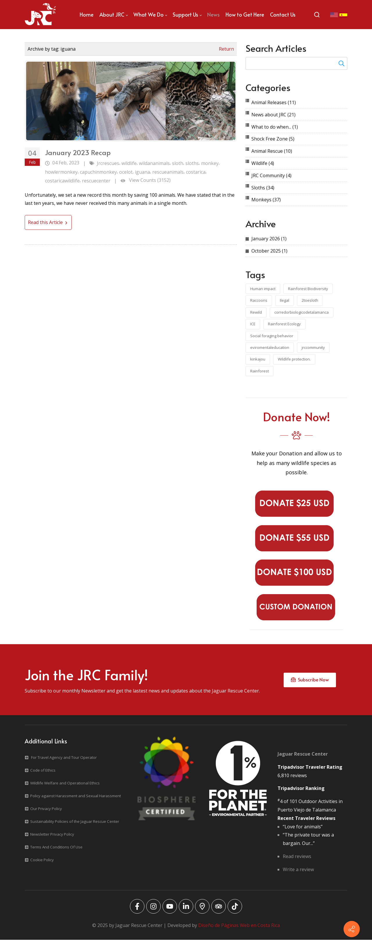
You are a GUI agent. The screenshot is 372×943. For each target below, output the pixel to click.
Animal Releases (273, 102)
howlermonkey (61, 172)
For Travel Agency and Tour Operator (64, 760)
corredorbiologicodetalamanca (301, 312)
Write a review (298, 872)
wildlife (129, 163)
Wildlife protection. (294, 359)
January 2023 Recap (78, 152)
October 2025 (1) (269, 251)
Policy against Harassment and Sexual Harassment (75, 799)
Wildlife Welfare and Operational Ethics (65, 786)
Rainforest (259, 371)
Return (226, 49)
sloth (177, 163)
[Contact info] (352, 929)
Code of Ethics (43, 773)
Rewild (256, 312)
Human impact (263, 288)
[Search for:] (296, 63)
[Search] (317, 14)
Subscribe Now (310, 681)
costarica (195, 172)
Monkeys (266, 199)
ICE (252, 323)
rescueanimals (168, 172)
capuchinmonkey (98, 172)
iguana (142, 172)
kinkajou (257, 359)
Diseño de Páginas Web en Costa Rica (239, 928)
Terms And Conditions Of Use (56, 850)
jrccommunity (313, 347)
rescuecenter (96, 180)
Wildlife (262, 163)
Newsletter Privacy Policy (52, 837)
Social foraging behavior (271, 335)
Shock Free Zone (272, 139)
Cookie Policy (42, 862)
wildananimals (154, 163)
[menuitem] (86, 14)
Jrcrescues (108, 163)
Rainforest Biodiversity (308, 288)
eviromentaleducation (269, 347)
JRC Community (271, 175)
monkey (210, 163)
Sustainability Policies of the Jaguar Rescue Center (74, 824)
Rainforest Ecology (284, 323)
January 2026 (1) (269, 238)
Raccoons (258, 300)
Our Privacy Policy (46, 811)
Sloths (262, 187)
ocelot (126, 172)
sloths (192, 163)
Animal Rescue (271, 151)
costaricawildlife (62, 180)
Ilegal (284, 300)
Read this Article (48, 222)
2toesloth (310, 300)
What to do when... (274, 127)
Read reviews (297, 859)
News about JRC (273, 114)
